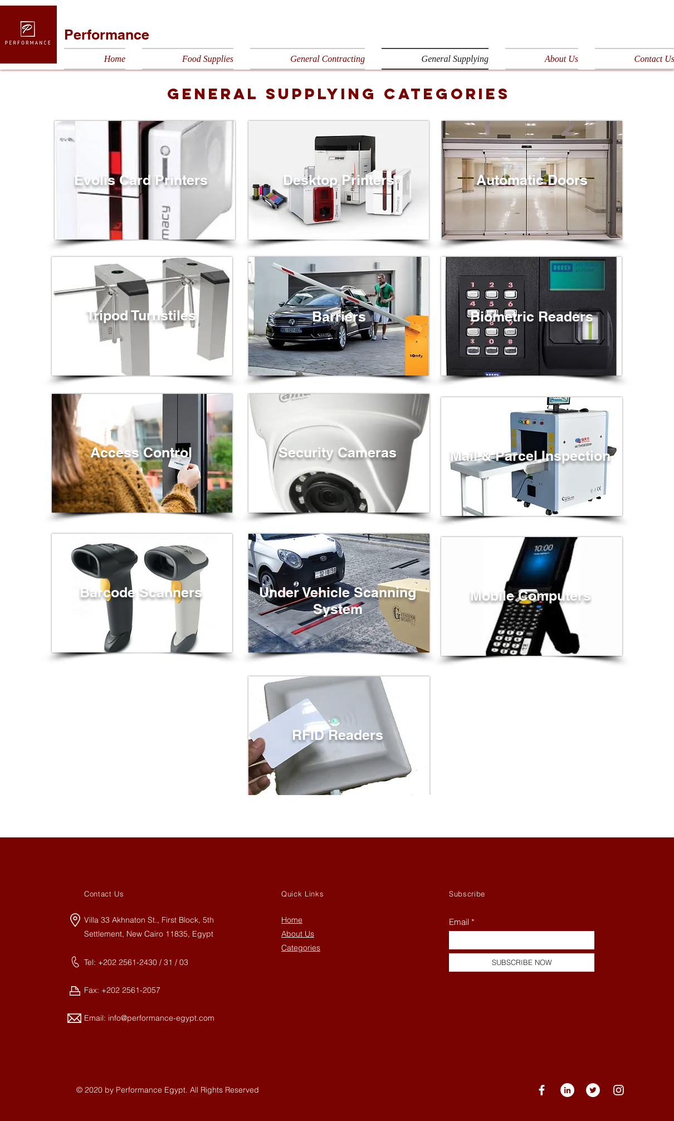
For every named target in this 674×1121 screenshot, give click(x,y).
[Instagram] (619, 1090)
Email (459, 922)
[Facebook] (542, 1090)
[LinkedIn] (567, 1090)
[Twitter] (593, 1090)
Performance (106, 34)
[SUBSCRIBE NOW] (521, 962)
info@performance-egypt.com (161, 1018)
